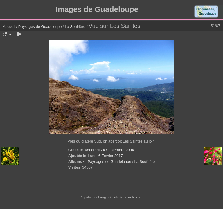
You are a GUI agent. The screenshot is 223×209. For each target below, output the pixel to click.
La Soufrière (75, 26)
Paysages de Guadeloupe (40, 26)
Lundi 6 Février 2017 (105, 156)
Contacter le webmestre (126, 197)
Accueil (9, 26)
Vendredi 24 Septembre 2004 (109, 150)
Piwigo (102, 197)
